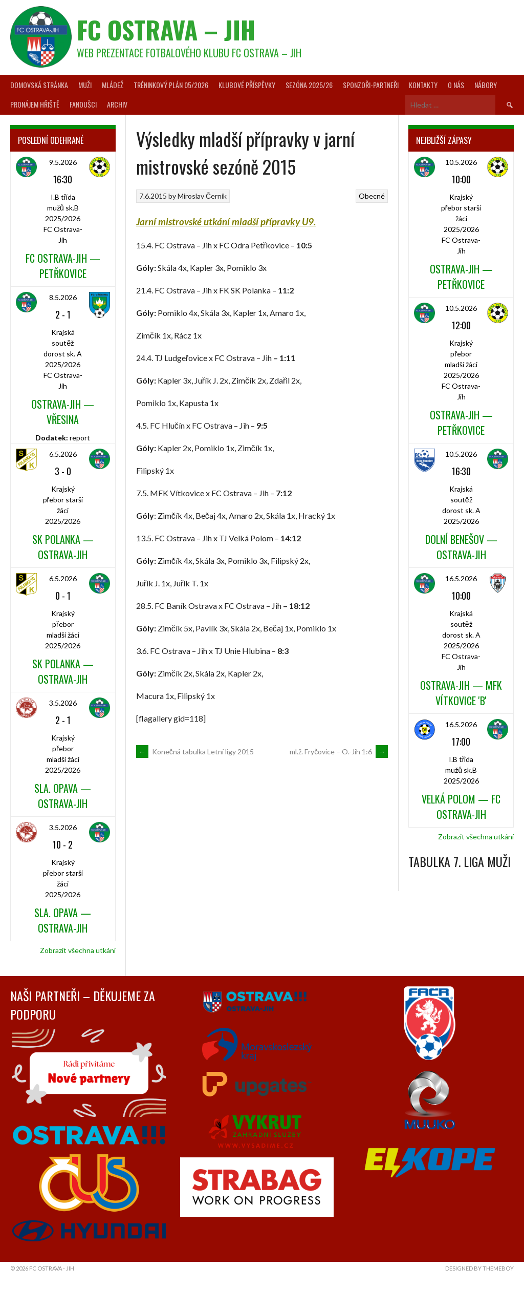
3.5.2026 (63, 703)
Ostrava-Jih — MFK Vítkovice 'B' (461, 693)
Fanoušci (83, 104)
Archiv (117, 104)
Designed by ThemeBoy (479, 1268)
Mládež (112, 84)
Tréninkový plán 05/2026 (171, 84)
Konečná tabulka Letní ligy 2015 (195, 751)
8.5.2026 (63, 297)
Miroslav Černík (202, 196)
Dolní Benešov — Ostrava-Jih (461, 547)
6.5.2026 (63, 454)
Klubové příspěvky (247, 84)
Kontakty (423, 84)
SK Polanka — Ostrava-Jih (63, 547)
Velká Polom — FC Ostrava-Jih (461, 806)
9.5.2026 (63, 162)
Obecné (372, 196)
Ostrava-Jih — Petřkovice (461, 276)
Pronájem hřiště (34, 104)
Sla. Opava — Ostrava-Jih (62, 795)
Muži (85, 84)
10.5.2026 (461, 162)
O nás (456, 84)
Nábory (485, 84)
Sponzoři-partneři (371, 84)
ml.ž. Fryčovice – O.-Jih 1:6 (339, 751)
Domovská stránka (39, 84)
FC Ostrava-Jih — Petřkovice (63, 265)
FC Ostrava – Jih (166, 29)
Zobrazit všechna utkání (78, 950)
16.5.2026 (461, 578)
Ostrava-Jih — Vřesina (62, 411)
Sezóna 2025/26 (309, 84)
